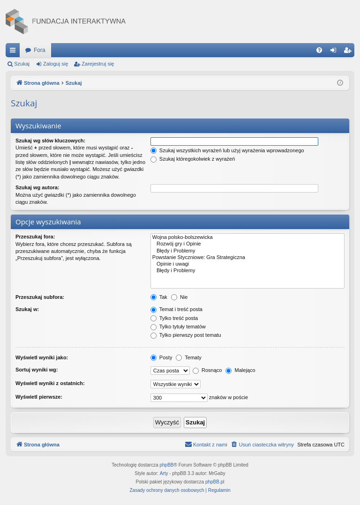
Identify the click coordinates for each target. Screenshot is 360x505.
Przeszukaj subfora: (39, 297)
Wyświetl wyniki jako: (41, 357)
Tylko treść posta (174, 318)
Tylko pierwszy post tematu (185, 335)
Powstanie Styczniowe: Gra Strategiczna (247, 257)
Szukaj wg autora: (37, 187)
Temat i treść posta (176, 309)
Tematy (188, 357)
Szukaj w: (27, 309)
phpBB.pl (215, 481)
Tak (158, 297)
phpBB (167, 465)
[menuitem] (319, 50)
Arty (164, 473)
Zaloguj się (55, 64)
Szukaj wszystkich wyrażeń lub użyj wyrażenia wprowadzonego (227, 150)
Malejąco (240, 370)
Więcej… (14, 52)
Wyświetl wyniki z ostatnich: (50, 383)
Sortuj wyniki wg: (36, 369)
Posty (161, 357)
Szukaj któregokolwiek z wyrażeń (192, 159)
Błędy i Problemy (247, 251)
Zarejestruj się (98, 64)
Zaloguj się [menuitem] (335, 52)
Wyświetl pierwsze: (38, 397)
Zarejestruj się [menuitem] (349, 52)
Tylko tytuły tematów (178, 326)
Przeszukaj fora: (35, 236)
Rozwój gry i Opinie (247, 244)
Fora (39, 50)
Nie (179, 297)
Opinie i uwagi (247, 264)
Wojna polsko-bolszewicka (247, 237)
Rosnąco (207, 370)
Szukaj (22, 64)
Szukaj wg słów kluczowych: (50, 140)
